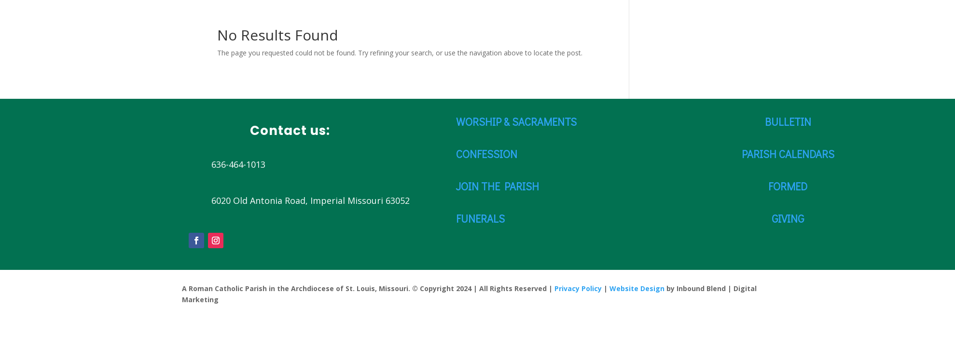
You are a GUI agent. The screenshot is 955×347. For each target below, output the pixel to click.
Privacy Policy (578, 288)
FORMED (787, 186)
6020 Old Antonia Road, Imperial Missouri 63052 (310, 200)
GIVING (788, 219)
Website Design (636, 288)
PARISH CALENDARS (788, 154)
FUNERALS (480, 219)
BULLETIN (788, 122)
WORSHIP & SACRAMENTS (516, 122)
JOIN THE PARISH (497, 186)
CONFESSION (486, 154)
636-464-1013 (238, 164)
